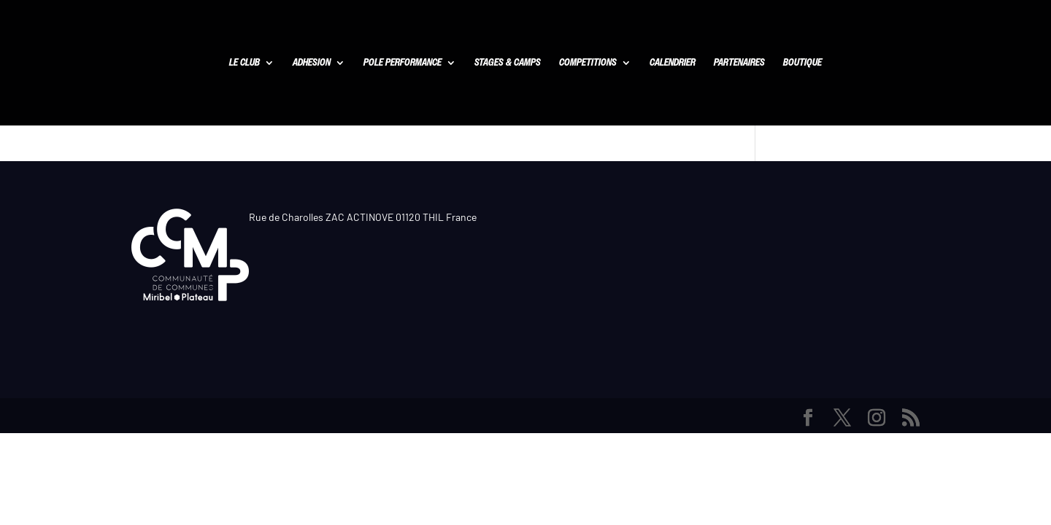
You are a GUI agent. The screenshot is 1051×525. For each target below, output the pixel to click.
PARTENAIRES (739, 63)
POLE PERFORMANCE (402, 63)
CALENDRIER (673, 63)
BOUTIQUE (802, 63)
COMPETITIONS (588, 63)
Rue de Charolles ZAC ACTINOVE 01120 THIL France (363, 217)
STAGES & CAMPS (507, 63)
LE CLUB (244, 63)
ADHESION (312, 63)
